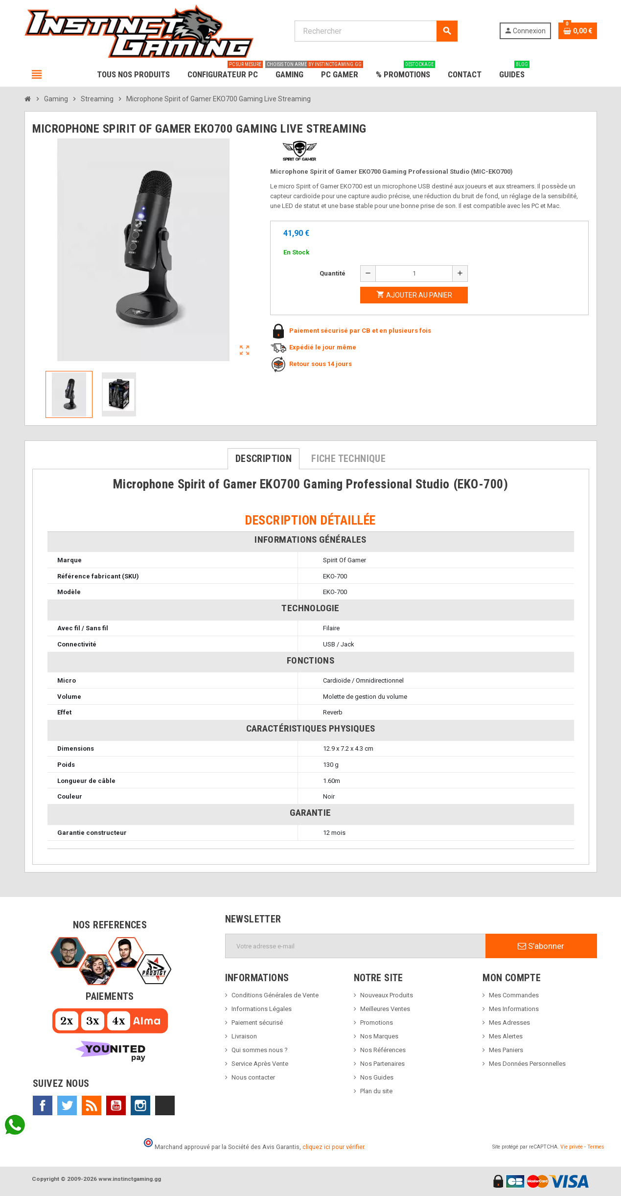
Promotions (376, 1022)
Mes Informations (514, 1008)
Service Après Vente (259, 1063)
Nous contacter (253, 1077)
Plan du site (376, 1091)
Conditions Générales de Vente (275, 995)
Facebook (42, 1105)
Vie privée (571, 1147)
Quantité (332, 273)
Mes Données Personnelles (527, 1063)
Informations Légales (261, 1008)
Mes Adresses (509, 1022)
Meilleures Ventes (385, 1008)
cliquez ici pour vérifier (333, 1146)
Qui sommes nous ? (259, 1050)
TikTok (165, 1105)
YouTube (116, 1105)
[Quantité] (414, 273)
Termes (595, 1147)
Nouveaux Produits (386, 995)
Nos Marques (379, 1036)
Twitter (67, 1105)
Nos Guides (376, 1077)
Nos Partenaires (382, 1063)
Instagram (140, 1105)
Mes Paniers (506, 1050)
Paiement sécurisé (257, 1022)
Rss (91, 1105)
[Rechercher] (376, 31)
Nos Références (383, 1050)
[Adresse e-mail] (355, 946)
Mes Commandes (514, 995)
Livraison (244, 1036)
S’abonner (541, 946)
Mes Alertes (506, 1036)
